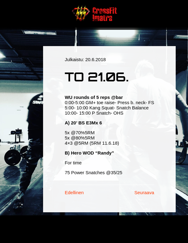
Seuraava (144, 192)
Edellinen (74, 192)
